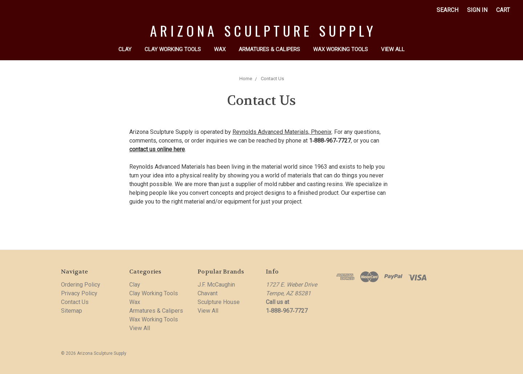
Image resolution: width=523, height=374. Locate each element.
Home (245, 78)
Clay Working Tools (173, 49)
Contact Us (272, 78)
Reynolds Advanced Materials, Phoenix (282, 131)
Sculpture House (219, 302)
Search (447, 10)
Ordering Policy (80, 284)
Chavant (208, 293)
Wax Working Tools (340, 49)
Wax (220, 49)
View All (393, 49)
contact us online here (157, 149)
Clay (124, 49)
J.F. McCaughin (216, 284)
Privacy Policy (79, 293)
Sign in (477, 10)
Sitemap (71, 310)
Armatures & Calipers (269, 49)
